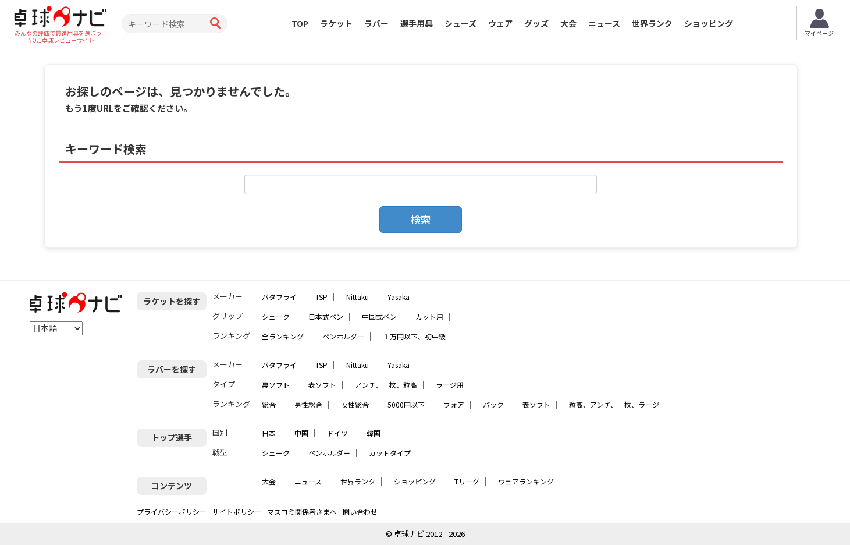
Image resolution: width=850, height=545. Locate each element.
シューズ (460, 23)
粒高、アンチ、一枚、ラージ (614, 404)
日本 (269, 433)
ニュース (604, 23)
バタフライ (279, 297)
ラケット (336, 23)
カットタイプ (390, 453)
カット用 (429, 316)
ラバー (376, 23)
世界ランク (652, 23)
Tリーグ (466, 481)
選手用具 (416, 23)
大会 (568, 23)
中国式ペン (379, 316)
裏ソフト (276, 385)
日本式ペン (325, 316)
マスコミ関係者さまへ (302, 511)
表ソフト (322, 385)
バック (493, 404)
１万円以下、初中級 (414, 336)
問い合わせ (360, 511)
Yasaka (398, 297)
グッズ (536, 23)
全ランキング (283, 336)
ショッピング (708, 23)
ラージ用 (450, 385)
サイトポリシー (236, 511)
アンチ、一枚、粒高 (386, 385)
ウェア (500, 23)
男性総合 (308, 404)
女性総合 (355, 404)
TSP (321, 297)
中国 (301, 433)
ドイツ (337, 433)
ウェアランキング (526, 481)
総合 (269, 404)
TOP (299, 23)
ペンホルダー (343, 336)
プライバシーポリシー (172, 511)
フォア (453, 404)
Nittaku (357, 297)
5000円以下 (406, 404)
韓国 (373, 433)
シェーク (276, 316)
